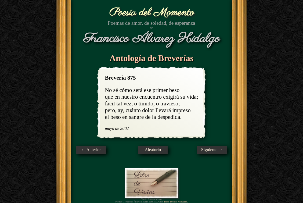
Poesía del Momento (151, 12)
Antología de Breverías (151, 58)
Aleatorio (153, 149)
